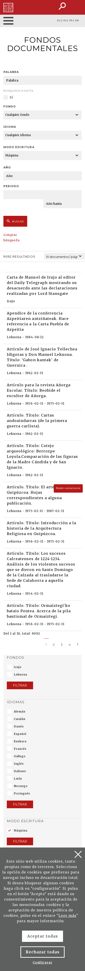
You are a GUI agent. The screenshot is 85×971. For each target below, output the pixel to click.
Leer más (67, 915)
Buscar (15, 221)
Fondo (9, 106)
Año (7, 167)
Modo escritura (18, 147)
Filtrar (20, 685)
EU (59, 20)
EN (77, 20)
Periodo (11, 186)
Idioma (9, 126)
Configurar (42, 962)
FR (70, 20)
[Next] (77, 643)
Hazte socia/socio (68, 488)
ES (64, 20)
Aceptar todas (42, 936)
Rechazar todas (43, 952)
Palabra (11, 72)
